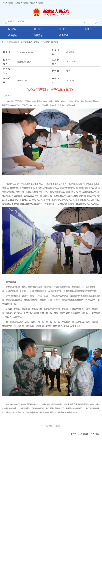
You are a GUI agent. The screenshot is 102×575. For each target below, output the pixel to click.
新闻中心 (63, 29)
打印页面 (83, 434)
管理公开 (37, 42)
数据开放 (38, 35)
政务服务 (12, 35)
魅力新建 (38, 29)
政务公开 (89, 29)
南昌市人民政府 (36, 3)
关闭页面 (94, 434)
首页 (22, 42)
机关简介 (46, 42)
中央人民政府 (7, 3)
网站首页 (12, 29)
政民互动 (63, 35)
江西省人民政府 (21, 3)
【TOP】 (74, 434)
